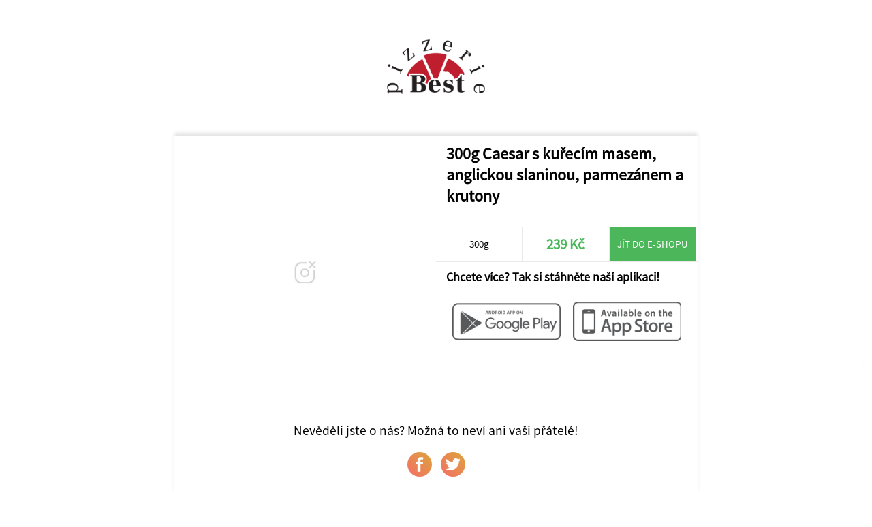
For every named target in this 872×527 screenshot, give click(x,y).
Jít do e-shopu (652, 244)
